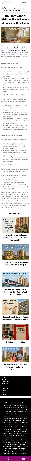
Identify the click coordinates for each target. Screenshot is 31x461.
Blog (3, 392)
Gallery (4, 390)
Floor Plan (5, 384)
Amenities (5, 388)
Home (3, 377)
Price (3, 386)
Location (4, 379)
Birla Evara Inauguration (15, 342)
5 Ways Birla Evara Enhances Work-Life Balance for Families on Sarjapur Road (15, 237)
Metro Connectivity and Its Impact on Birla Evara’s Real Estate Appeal (15, 292)
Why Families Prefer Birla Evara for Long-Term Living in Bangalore (15, 366)
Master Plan (5, 381)
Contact (4, 394)
